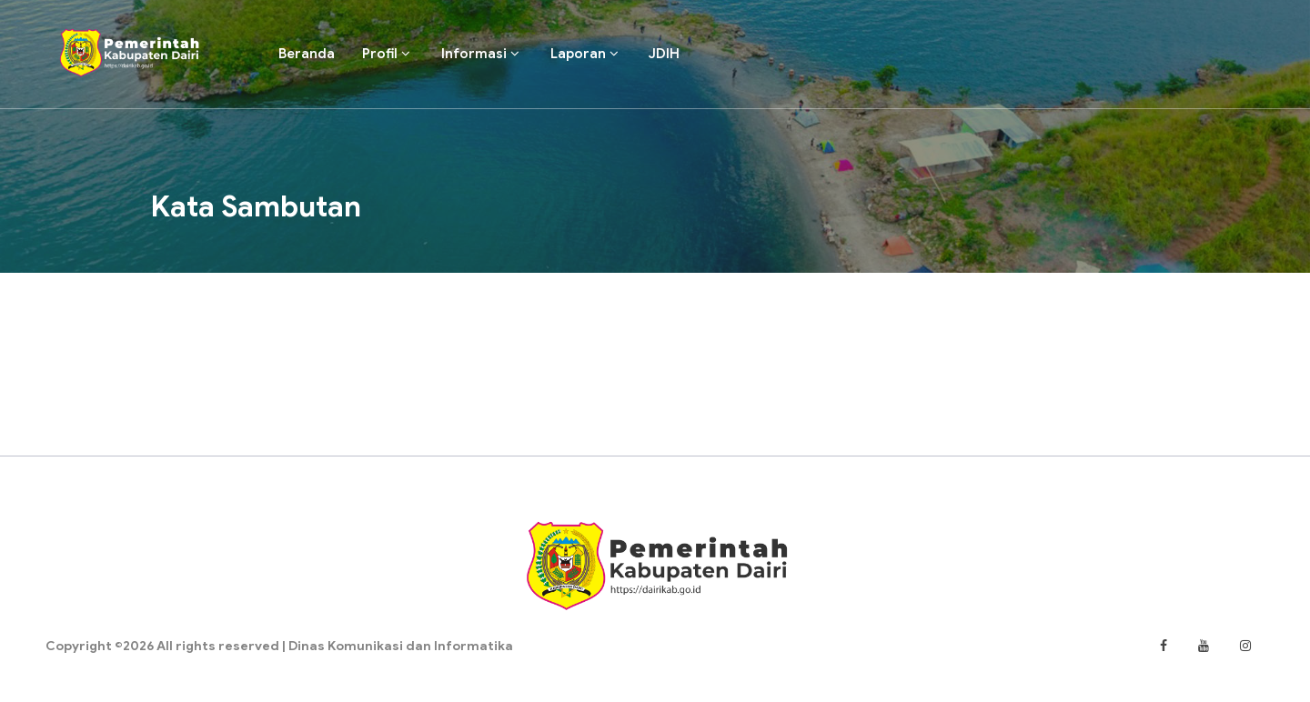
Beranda (306, 53)
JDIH (664, 53)
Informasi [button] (480, 53)
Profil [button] (386, 53)
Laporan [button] (584, 53)
